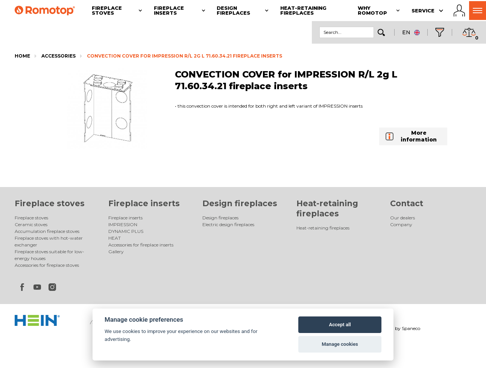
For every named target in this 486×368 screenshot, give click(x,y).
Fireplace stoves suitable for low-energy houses (49, 255)
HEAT (114, 238)
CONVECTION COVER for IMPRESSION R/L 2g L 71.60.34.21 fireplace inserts (184, 56)
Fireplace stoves (50, 203)
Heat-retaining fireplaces (322, 228)
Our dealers (402, 217)
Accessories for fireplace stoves (47, 265)
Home (22, 56)
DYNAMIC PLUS (125, 231)
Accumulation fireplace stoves (47, 231)
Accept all (340, 324)
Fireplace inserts (144, 203)
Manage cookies (340, 344)
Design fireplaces (239, 203)
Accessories (58, 56)
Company (401, 224)
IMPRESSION (122, 224)
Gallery (116, 251)
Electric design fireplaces (228, 224)
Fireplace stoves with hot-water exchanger (49, 241)
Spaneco (411, 328)
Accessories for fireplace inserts (140, 245)
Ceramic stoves (31, 224)
